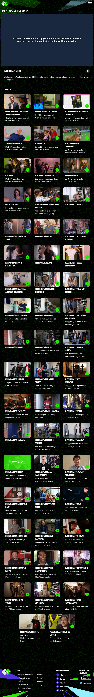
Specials (40, 685)
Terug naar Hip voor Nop (17, 11)
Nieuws (40, 674)
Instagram (62, 678)
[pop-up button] (83, 60)
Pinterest (61, 686)
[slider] (46, 55)
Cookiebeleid (23, 684)
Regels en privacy (25, 688)
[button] (6, 60)
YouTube (61, 682)
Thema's (40, 678)
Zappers (40, 682)
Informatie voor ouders (24, 679)
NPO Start (62, 690)
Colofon (21, 691)
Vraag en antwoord (25, 674)
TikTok (61, 674)
